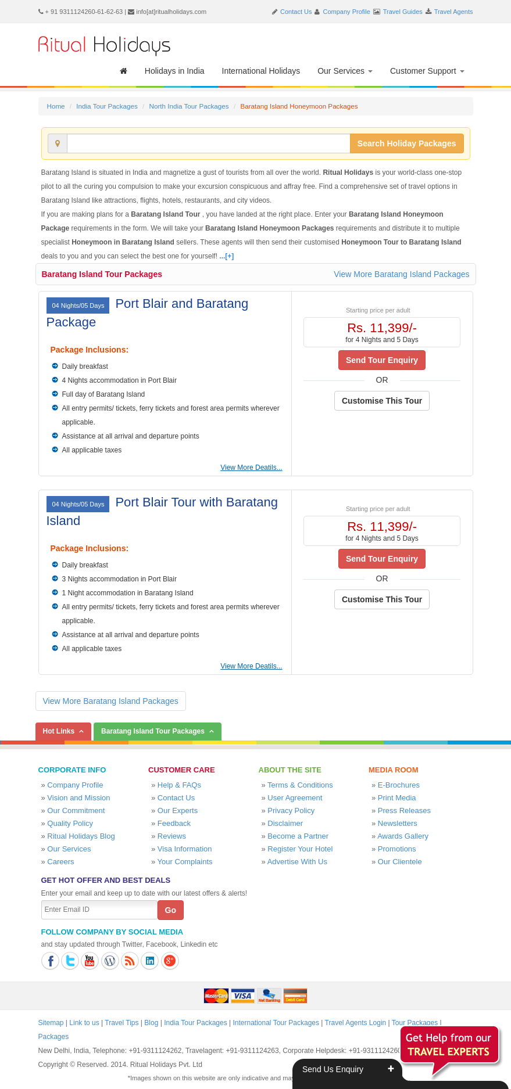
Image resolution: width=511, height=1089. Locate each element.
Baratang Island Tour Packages (102, 274)
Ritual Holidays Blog (81, 836)
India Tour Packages (106, 106)
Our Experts (178, 810)
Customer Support (427, 71)
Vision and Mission (78, 797)
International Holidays (261, 71)
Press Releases (404, 810)
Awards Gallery (402, 836)
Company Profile (346, 11)
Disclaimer (285, 823)
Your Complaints (185, 861)
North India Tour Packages (188, 106)
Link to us (84, 1023)
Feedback (174, 823)
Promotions (397, 848)
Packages (53, 1037)
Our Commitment (76, 810)
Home (56, 106)
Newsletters (397, 823)
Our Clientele (400, 861)
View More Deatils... (251, 467)
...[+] (226, 256)
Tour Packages (415, 1023)
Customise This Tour (382, 400)
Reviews (172, 836)
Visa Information (185, 848)
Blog (151, 1023)
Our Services (345, 71)
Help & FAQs (179, 785)
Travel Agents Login (356, 1023)
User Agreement (294, 797)
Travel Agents (453, 11)
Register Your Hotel (300, 848)
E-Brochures (399, 785)
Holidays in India (175, 71)
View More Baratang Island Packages (401, 274)
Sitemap (51, 1023)
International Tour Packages (276, 1023)
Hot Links (59, 731)
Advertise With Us (297, 861)
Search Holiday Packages (407, 143)
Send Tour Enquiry (382, 360)
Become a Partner (297, 836)
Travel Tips (121, 1023)
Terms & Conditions (300, 785)
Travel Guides (403, 11)
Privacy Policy (291, 810)
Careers (60, 861)
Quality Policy (70, 823)
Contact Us (296, 11)
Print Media (397, 797)
